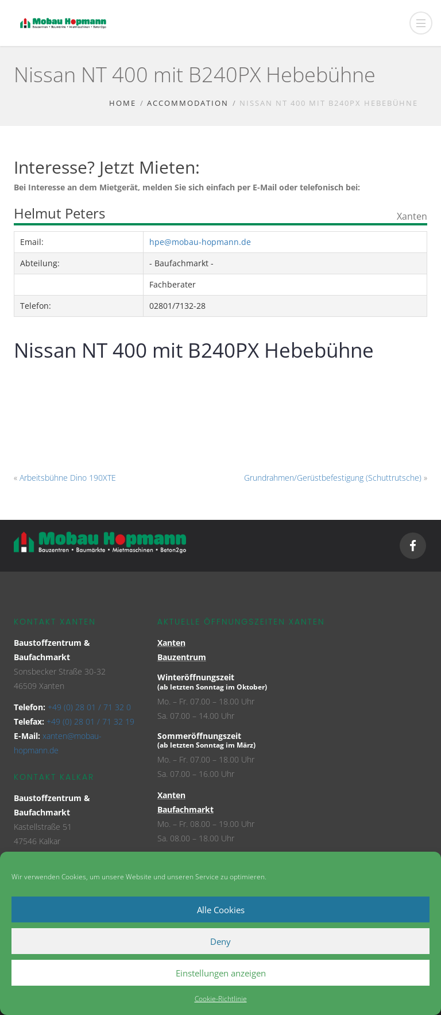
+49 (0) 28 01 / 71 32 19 (90, 721)
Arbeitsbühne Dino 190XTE (68, 477)
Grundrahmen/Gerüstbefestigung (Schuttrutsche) (332, 477)
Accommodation (188, 103)
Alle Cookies (221, 910)
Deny (220, 941)
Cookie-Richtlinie (221, 998)
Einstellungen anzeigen (221, 973)
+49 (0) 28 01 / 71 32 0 (89, 707)
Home (122, 103)
